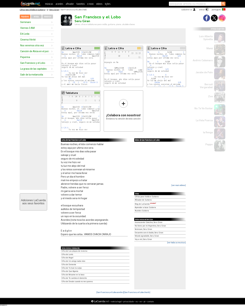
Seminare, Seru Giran (143, 229)
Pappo (209, 144)
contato (150, 301)
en (141, 301)
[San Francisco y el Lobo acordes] (110, 292)
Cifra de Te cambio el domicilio (74, 278)
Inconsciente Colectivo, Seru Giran (148, 222)
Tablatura (71, 93)
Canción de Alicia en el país (34, 51)
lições (107, 4)
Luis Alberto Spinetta (206, 38)
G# (108, 72)
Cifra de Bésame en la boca (72, 275)
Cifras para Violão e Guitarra (32, 9)
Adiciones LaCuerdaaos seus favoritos (33, 202)
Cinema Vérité (28, 39)
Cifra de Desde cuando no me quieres (77, 281)
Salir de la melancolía (31, 74)
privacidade (128, 301)
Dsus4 (92, 82)
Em (62, 52)
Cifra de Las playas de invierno (74, 251)
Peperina (25, 57)
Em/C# (79, 56)
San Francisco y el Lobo (32, 63)
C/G (64, 71)
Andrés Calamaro (203, 60)
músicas (49, 4)
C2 (160, 86)
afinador (70, 4)
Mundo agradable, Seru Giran (147, 236)
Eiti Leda (24, 33)
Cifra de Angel (67, 258)
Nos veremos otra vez (32, 45)
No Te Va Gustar (203, 108)
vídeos (99, 4)
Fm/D (121, 72)
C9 (74, 82)
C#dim (157, 82)
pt (144, 301)
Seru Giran (54, 9)
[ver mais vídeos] (178, 185)
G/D (179, 56)
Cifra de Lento (67, 254)
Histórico (47, 16)
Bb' (70, 79)
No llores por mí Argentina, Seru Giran (150, 226)
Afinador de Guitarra (143, 200)
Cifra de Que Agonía (69, 271)
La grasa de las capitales (33, 68)
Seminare (25, 22)
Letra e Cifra (73, 48)
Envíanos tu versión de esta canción (123, 109)
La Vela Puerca (204, 120)
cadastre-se (186, 9)
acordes (59, 4)
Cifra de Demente (68, 264)
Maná (209, 48)
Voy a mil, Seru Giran (143, 239)
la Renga (208, 132)
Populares (25, 16)
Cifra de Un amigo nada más (73, 261)
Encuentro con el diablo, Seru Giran (149, 233)
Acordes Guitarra (142, 211)
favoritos (80, 4)
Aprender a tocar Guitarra (145, 207)
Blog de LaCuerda (145, 204)
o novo (90, 4)
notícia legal (116, 301)
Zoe (210, 96)
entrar (202, 9)
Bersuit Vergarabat (206, 86)
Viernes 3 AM (27, 28)
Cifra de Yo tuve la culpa (71, 268)
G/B (92, 79)
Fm (105, 68)
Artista (36, 16)
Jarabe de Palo (204, 72)
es (137, 301)
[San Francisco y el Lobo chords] (137, 292)
